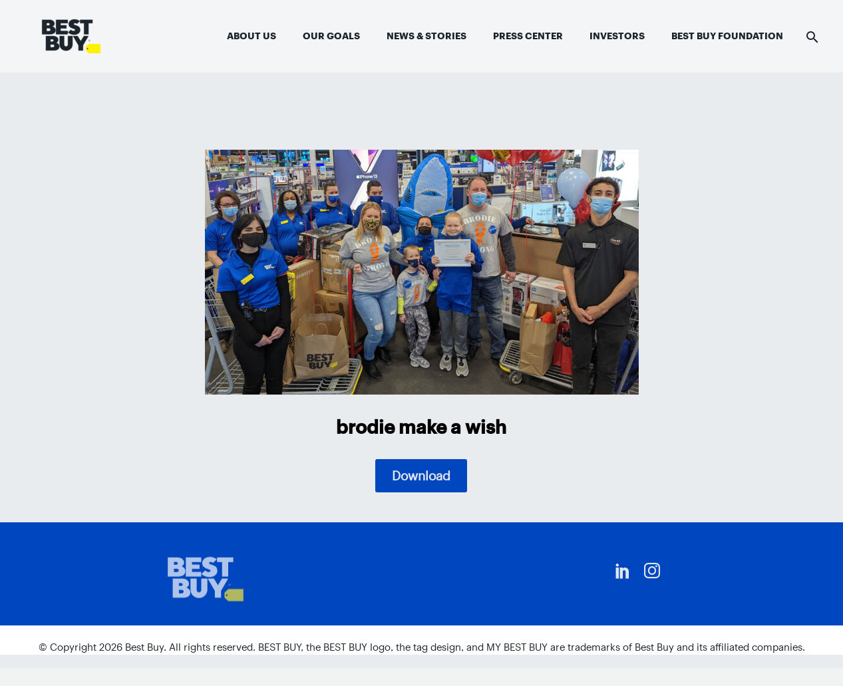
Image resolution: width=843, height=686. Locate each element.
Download (421, 476)
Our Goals (331, 36)
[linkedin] (623, 571)
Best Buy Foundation (727, 36)
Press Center (528, 36)
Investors (617, 36)
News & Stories (426, 36)
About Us (251, 36)
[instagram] (652, 571)
